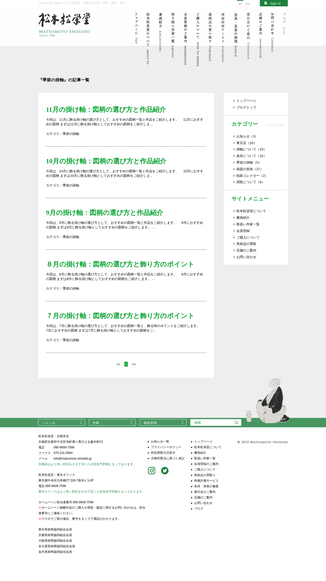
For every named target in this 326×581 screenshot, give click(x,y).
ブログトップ (246, 107)
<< (118, 364)
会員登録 (243, 231)
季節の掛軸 (71, 134)
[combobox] (61, 422)
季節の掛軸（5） (248, 162)
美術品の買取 (246, 244)
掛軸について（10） (251, 149)
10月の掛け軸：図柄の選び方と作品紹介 (106, 161)
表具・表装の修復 (206, 486)
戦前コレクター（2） (252, 176)
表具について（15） (251, 156)
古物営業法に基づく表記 (168, 458)
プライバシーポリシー (166, 447)
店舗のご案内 (246, 250)
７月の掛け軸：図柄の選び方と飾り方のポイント (120, 316)
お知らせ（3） (247, 136)
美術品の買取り (205, 475)
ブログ (198, 508)
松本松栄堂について (251, 211)
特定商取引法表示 (163, 452)
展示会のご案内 (205, 492)
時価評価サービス (206, 480)
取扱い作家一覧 (248, 224)
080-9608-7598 (64, 447)
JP (240, 4)
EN (248, 4)
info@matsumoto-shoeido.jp (73, 458)
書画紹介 (243, 217)
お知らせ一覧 (160, 441)
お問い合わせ (246, 257)
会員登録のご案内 (206, 464)
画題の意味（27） (249, 169)
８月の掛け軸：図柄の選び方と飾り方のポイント (120, 264)
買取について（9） (250, 182)
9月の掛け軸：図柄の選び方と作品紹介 (104, 212)
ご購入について (248, 237)
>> (134, 364)
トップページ (246, 101)
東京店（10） (246, 143)
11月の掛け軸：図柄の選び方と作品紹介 (106, 109)
